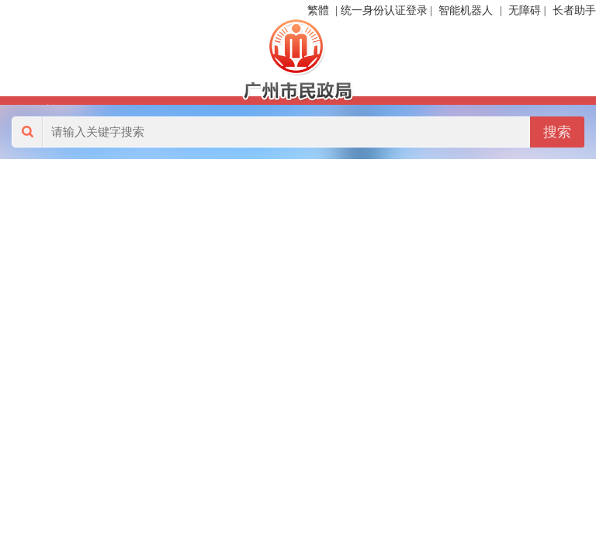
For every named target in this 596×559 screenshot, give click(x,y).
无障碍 (524, 10)
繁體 (318, 10)
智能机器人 (465, 10)
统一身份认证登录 (384, 10)
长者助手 (574, 10)
